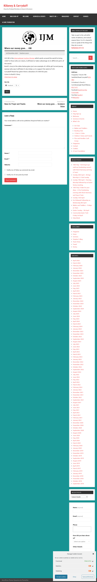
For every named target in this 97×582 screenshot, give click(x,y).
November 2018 (78, 478)
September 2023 (78, 339)
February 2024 (77, 326)
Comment (8, 125)
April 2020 (76, 440)
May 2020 (76, 438)
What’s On (54, 16)
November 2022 (78, 364)
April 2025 (76, 291)
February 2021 (77, 417)
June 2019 (76, 463)
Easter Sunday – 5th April (81, 210)
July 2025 (76, 283)
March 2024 (77, 324)
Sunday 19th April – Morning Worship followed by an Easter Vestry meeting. (82, 182)
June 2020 (76, 435)
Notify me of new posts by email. (17, 175)
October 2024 (77, 306)
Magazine (76, 231)
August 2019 (77, 461)
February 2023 (77, 357)
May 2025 (76, 288)
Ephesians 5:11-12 (77, 48)
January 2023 (77, 359)
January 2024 (77, 329)
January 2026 (77, 268)
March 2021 (77, 415)
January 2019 (77, 473)
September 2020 (78, 430)
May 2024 (76, 319)
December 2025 (78, 270)
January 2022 (77, 390)
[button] (93, 554)
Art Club (77, 125)
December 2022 (78, 362)
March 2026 (77, 263)
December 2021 (78, 392)
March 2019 (77, 468)
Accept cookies (61, 577)
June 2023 (76, 346)
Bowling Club (78, 131)
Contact (76, 16)
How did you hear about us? (81, 536)
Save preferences (88, 577)
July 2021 (76, 405)
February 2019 (77, 471)
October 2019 (77, 456)
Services (75, 236)
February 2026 (77, 265)
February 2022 (77, 387)
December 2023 (78, 331)
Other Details (77, 547)
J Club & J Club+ (79, 133)
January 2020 (77, 448)
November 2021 (78, 395)
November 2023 (78, 334)
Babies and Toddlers (80, 128)
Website (7, 165)
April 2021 (76, 412)
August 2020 (77, 433)
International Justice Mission (24, 58)
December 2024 (78, 301)
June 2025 (76, 286)
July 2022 (76, 374)
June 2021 (76, 407)
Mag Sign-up (14, 16)
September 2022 (78, 369)
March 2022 (77, 385)
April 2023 (76, 352)
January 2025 (77, 298)
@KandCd (76, 97)
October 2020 (77, 428)
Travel (75, 244)
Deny (74, 577)
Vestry (75, 247)
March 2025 (77, 293)
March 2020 (77, 443)
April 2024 (76, 321)
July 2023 (76, 344)
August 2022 (77, 372)
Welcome (26, 16)
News (7, 92)
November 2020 (78, 425)
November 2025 (78, 273)
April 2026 (76, 260)
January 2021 (77, 420)
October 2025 (77, 276)
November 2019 (78, 453)
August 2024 (77, 311)
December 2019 (78, 450)
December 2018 (78, 476)
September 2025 (78, 278)
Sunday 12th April (78, 197)
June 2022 (76, 377)
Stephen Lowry (24, 53)
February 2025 (77, 296)
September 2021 (78, 400)
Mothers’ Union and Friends (83, 136)
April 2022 (76, 382)
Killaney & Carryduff (17, 5)
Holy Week (76, 218)
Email (6, 159)
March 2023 (77, 354)
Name (7, 153)
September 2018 (78, 483)
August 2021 (77, 402)
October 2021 (77, 397)
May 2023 (76, 349)
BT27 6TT (74, 87)
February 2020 (77, 445)
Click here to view (10, 77)
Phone (75, 525)
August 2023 (77, 341)
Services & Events (39, 16)
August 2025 (77, 281)
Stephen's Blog (78, 239)
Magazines (65, 16)
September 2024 (78, 308)
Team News (76, 242)
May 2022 (76, 379)
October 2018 (77, 481)
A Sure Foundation (8, 22)
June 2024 (76, 316)
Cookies (85, 16)
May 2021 (76, 410)
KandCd (79, 95)
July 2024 (76, 314)
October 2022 (77, 367)
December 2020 (78, 423)
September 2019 (78, 458)
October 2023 (77, 336)
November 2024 (78, 303)
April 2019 (76, 466)
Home (4, 16)
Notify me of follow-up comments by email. (21, 170)
